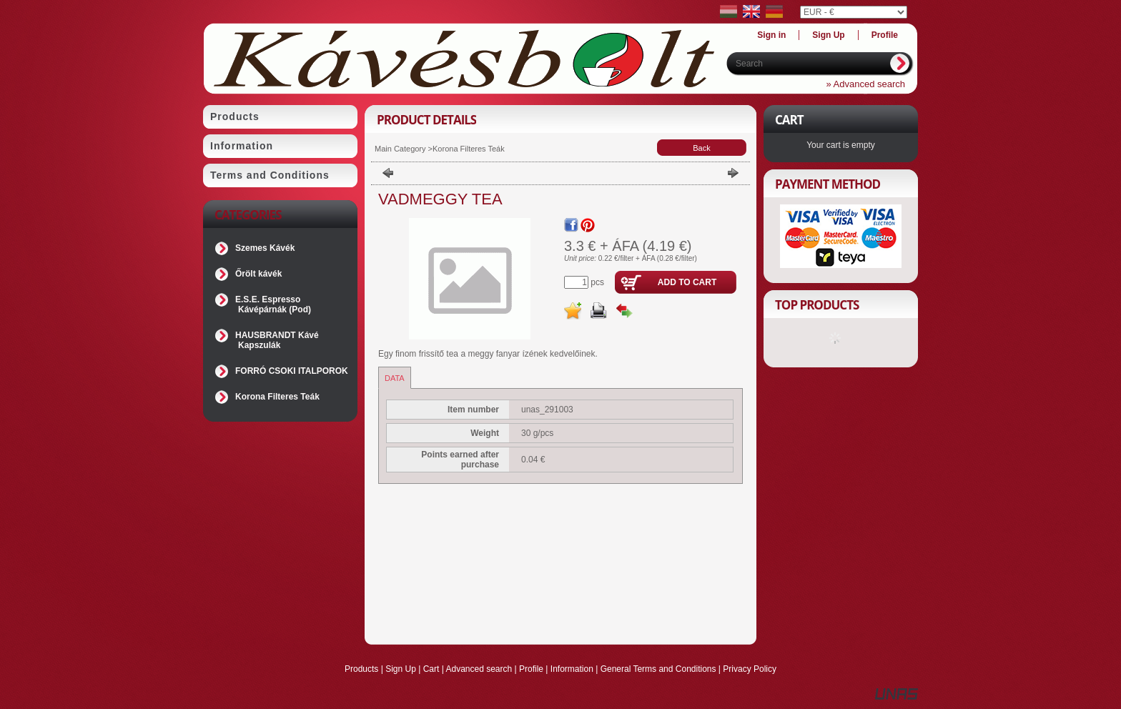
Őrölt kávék (258, 274)
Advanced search (478, 669)
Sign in (771, 35)
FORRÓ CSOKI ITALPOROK (291, 371)
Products (361, 669)
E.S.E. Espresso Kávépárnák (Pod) (273, 304)
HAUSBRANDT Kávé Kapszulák (277, 340)
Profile (531, 669)
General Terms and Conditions (658, 669)
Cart (431, 669)
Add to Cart (687, 282)
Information (571, 669)
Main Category (400, 148)
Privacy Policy (749, 669)
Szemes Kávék (265, 248)
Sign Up (400, 669)
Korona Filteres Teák (277, 397)
